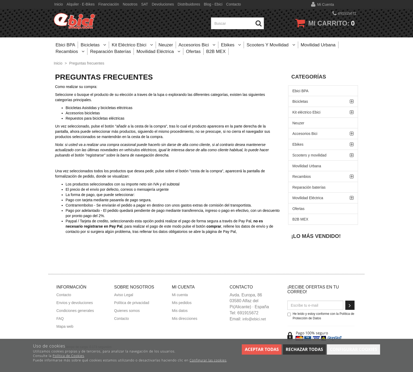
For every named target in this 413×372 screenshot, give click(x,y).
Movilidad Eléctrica (158, 51)
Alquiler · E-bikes (81, 4)
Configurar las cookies (208, 360)
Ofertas (193, 51)
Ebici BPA (65, 44)
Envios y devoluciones (74, 303)
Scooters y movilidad (271, 44)
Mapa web (64, 326)
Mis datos (180, 311)
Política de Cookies (68, 356)
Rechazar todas (304, 349)
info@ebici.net (254, 319)
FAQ (60, 318)
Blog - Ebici (213, 4)
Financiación (108, 4)
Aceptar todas (262, 349)
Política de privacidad (131, 303)
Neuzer (166, 44)
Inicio (58, 4)
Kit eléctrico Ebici (132, 44)
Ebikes (231, 44)
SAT (144, 4)
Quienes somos (127, 311)
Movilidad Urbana (318, 44)
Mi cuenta (325, 4)
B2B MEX (216, 51)
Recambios (70, 51)
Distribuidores (189, 4)
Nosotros (130, 4)
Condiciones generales (75, 311)
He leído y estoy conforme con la (320, 316)
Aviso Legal (123, 295)
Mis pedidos (181, 303)
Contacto (233, 4)
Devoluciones (163, 4)
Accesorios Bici (197, 44)
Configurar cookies (353, 349)
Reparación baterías (110, 51)
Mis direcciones (184, 318)
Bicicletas (93, 44)
